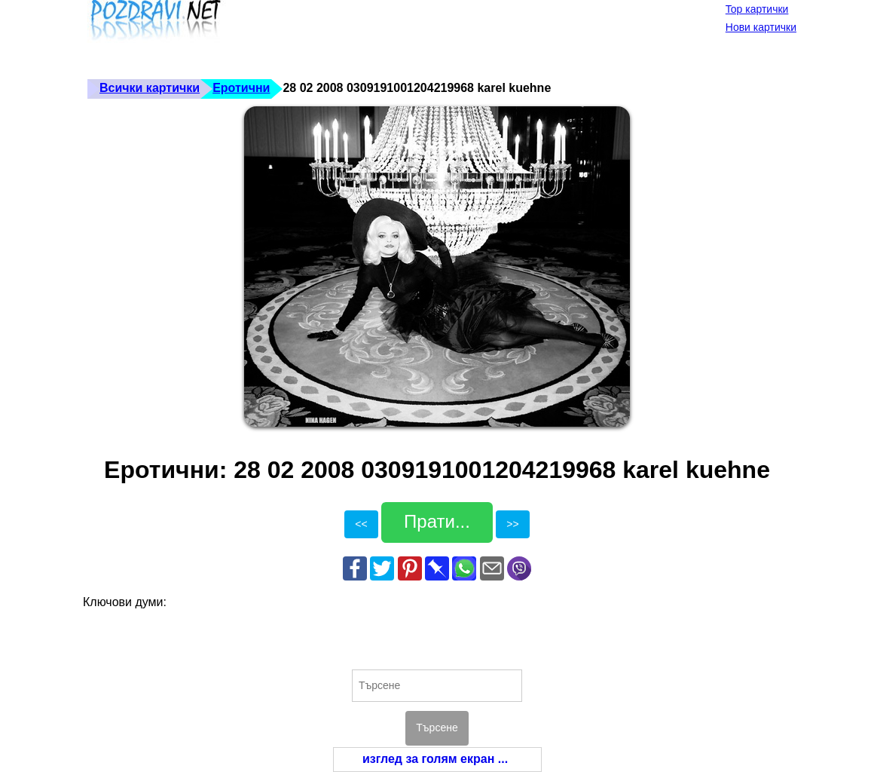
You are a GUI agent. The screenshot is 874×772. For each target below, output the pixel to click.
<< (361, 524)
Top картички (757, 9)
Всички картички (149, 87)
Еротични (241, 87)
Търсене (436, 727)
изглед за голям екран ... (435, 758)
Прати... (437, 521)
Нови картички (761, 27)
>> (512, 524)
